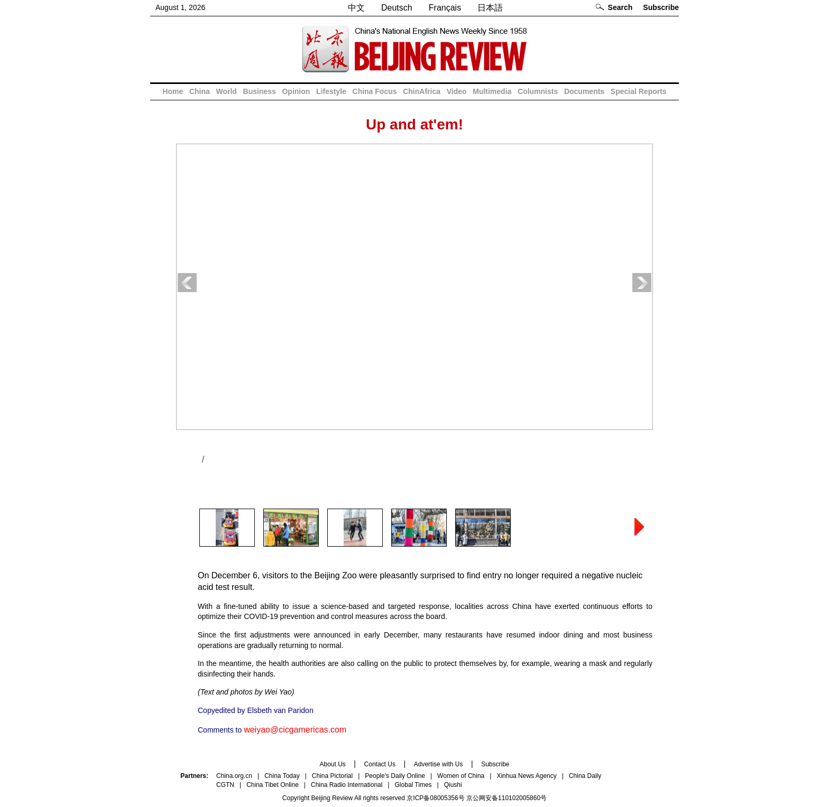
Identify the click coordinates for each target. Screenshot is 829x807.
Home (172, 91)
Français (445, 7)
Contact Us (379, 764)
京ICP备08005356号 (435, 798)
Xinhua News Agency (526, 776)
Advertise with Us (438, 764)
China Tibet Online (272, 785)
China (199, 91)
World (226, 91)
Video (457, 91)
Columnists (538, 91)
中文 (356, 7)
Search (620, 7)
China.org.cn (234, 776)
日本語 (490, 7)
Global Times (413, 785)
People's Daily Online (395, 776)
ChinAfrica (421, 91)
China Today (282, 776)
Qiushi (453, 785)
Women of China (460, 776)
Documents (584, 91)
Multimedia (492, 91)
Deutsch (396, 7)
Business (259, 91)
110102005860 (519, 798)
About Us (332, 764)
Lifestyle (331, 91)
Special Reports (639, 91)
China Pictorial (332, 776)
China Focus (375, 91)
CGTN (225, 785)
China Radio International (346, 785)
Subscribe (661, 7)
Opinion (296, 91)
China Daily (585, 776)
